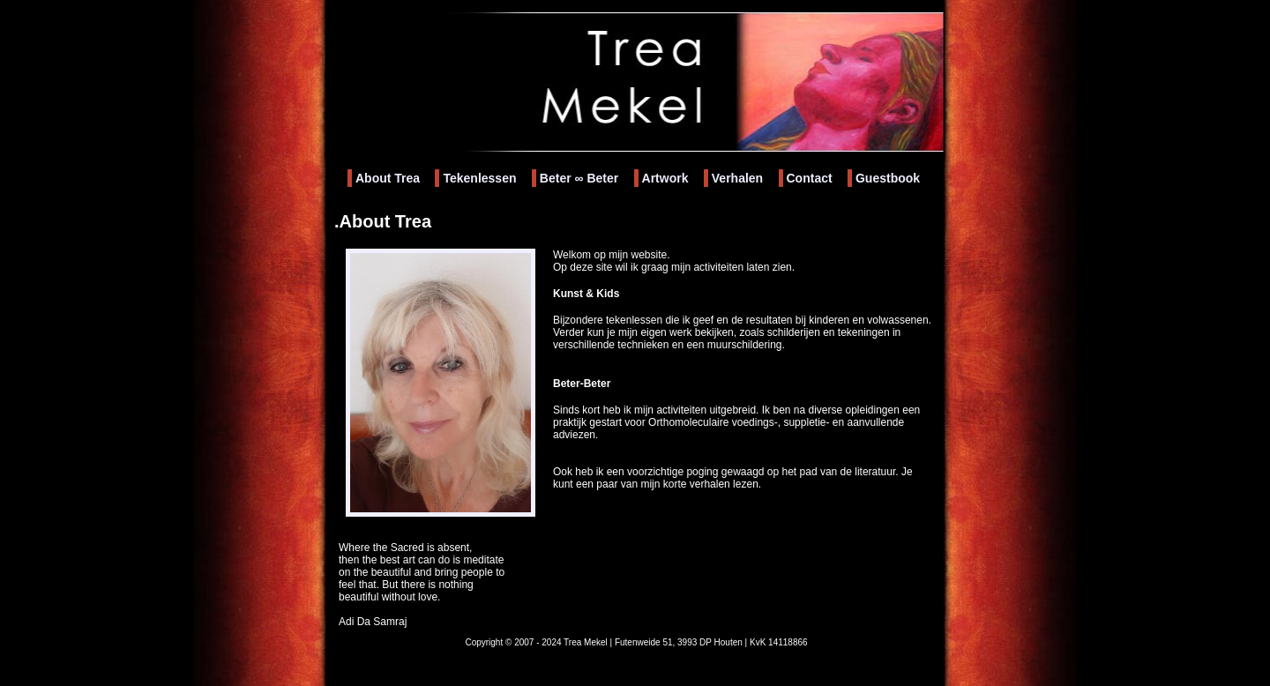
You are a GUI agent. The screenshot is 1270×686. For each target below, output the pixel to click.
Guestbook (887, 178)
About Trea (387, 178)
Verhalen (737, 178)
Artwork (665, 178)
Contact (810, 178)
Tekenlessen (479, 178)
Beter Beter (579, 178)
